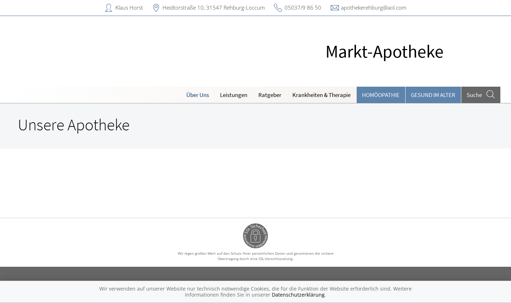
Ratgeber (269, 95)
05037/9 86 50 (303, 7)
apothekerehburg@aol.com (373, 7)
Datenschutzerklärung (298, 294)
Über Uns (197, 95)
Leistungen (233, 95)
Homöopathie (381, 95)
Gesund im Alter (433, 95)
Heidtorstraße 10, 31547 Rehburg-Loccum (214, 7)
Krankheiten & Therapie (321, 95)
